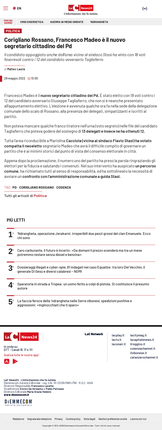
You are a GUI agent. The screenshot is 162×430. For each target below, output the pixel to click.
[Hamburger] (5, 8)
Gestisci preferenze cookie (113, 418)
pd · (15, 187)
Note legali (89, 418)
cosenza (63, 187)
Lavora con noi (138, 418)
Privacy (59, 418)
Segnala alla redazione (39, 418)
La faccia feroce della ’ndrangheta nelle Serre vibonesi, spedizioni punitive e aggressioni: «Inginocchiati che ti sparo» (74, 303)
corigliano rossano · (37, 187)
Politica (40, 195)
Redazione (18, 418)
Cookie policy (73, 418)
